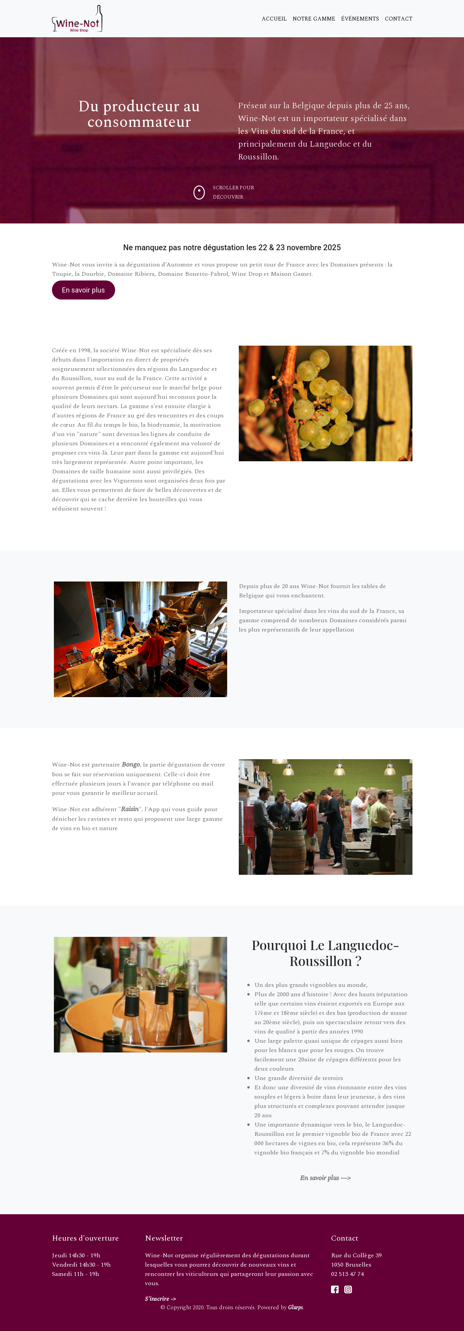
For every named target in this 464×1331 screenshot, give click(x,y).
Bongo (131, 764)
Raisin (130, 809)
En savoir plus (83, 290)
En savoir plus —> (325, 1178)
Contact (398, 19)
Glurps (295, 1307)
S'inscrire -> (160, 1298)
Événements (360, 19)
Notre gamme (314, 19)
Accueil (274, 19)
